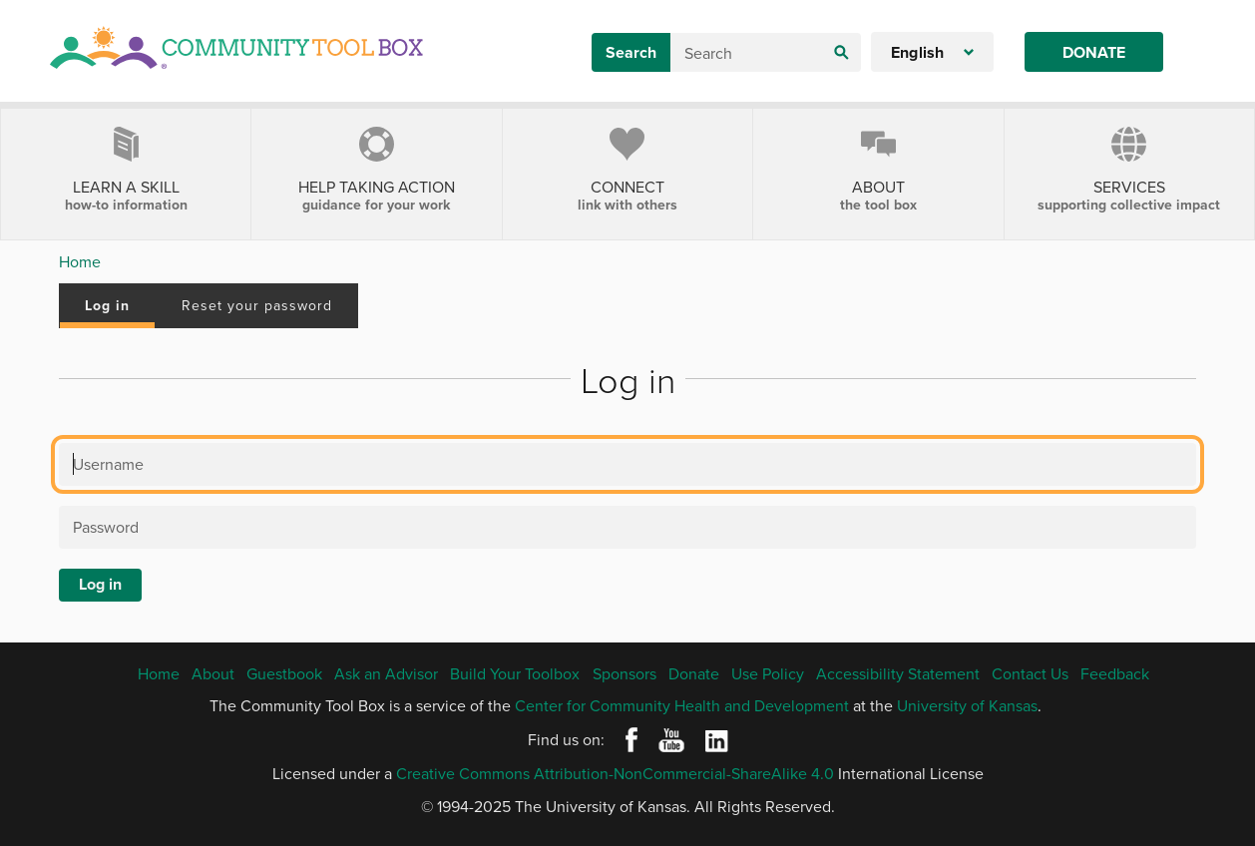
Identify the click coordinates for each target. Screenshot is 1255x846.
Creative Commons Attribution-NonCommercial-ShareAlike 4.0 (615, 773)
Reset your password (257, 305)
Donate (1093, 52)
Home (80, 261)
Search (631, 52)
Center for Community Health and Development (682, 705)
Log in (107, 305)
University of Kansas (967, 705)
